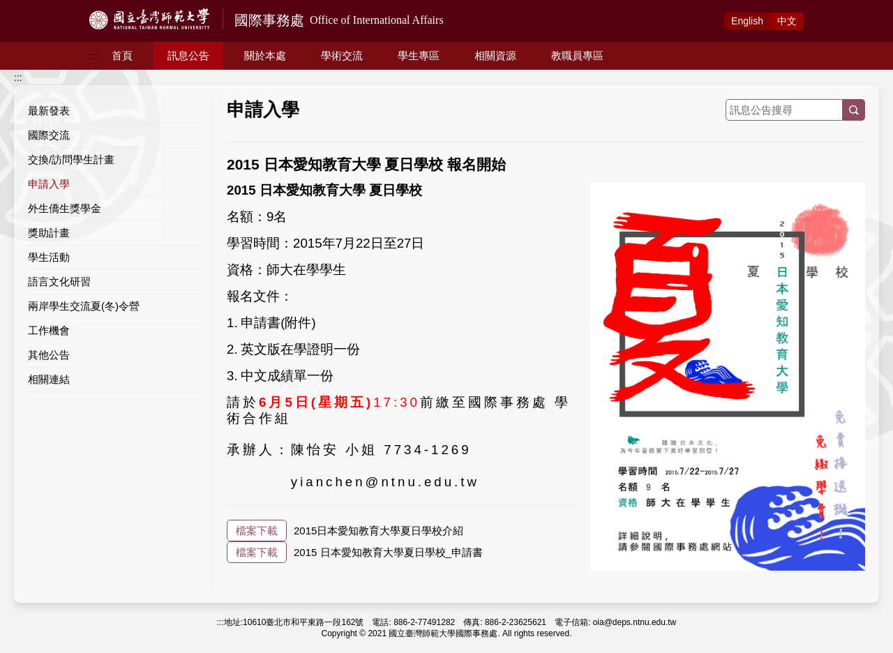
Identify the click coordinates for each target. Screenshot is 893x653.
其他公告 (49, 355)
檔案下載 (257, 530)
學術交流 (342, 55)
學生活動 (49, 257)
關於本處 (265, 55)
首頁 (122, 55)
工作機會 (49, 330)
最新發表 (49, 111)
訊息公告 (188, 55)
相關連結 (49, 379)
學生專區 (419, 55)
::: (93, 55)
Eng (747, 21)
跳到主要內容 (29, 7)
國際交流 (49, 135)
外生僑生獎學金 (64, 208)
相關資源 (495, 55)
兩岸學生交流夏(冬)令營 (84, 306)
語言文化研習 (59, 281)
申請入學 (49, 184)
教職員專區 (577, 55)
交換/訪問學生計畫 (71, 159)
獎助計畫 (49, 233)
